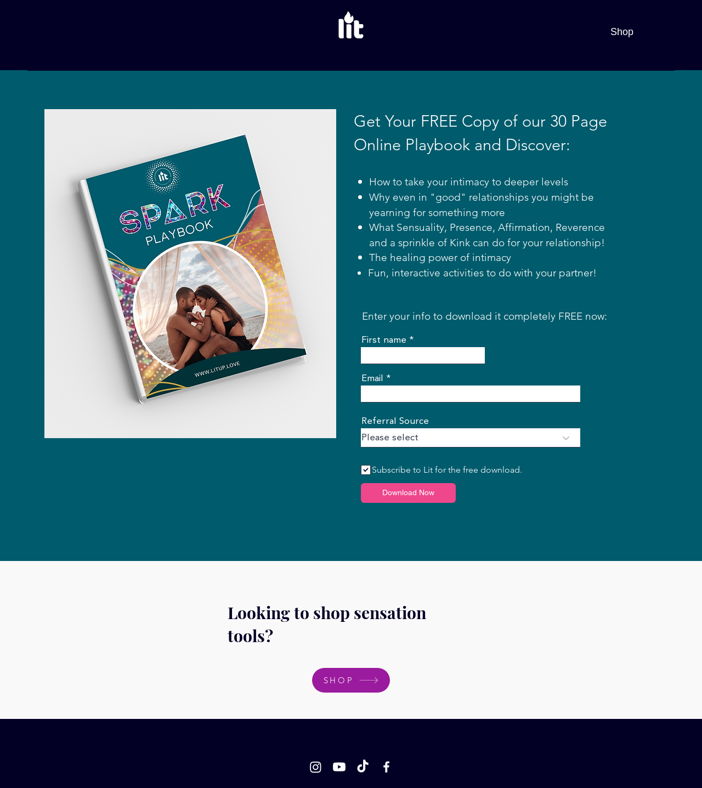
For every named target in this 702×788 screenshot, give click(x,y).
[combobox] (470, 437)
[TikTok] (362, 766)
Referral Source (395, 421)
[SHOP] (351, 680)
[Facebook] (386, 766)
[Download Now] (408, 493)
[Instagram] (315, 766)
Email (372, 378)
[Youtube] (339, 766)
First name (383, 340)
